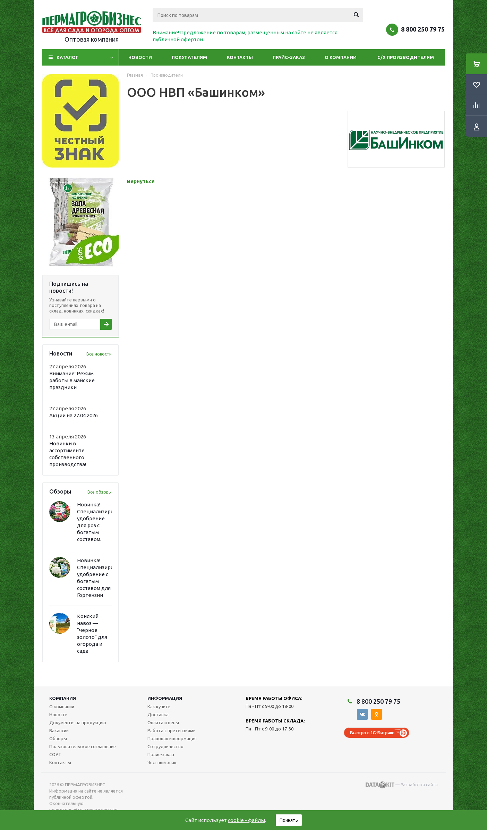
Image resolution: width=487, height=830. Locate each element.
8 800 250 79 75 (423, 29)
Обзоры (58, 738)
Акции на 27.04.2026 (73, 415)
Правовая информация (172, 738)
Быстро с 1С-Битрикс (372, 732)
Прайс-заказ (289, 57)
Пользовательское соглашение (82, 746)
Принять (289, 820)
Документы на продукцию (77, 722)
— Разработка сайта (402, 784)
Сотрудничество (165, 746)
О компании (341, 57)
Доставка (158, 714)
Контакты (240, 57)
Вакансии (59, 730)
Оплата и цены (163, 722)
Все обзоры (99, 492)
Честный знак (162, 762)
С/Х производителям (405, 57)
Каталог (67, 57)
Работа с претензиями (171, 730)
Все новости (99, 354)
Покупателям (189, 57)
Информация (164, 698)
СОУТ (55, 754)
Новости (140, 57)
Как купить (159, 706)
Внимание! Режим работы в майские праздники (72, 380)
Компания (62, 698)
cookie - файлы (246, 820)
